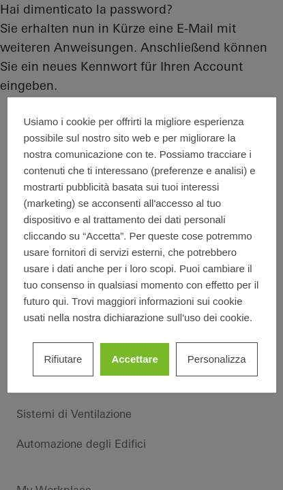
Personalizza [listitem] (217, 359)
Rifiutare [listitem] (63, 359)
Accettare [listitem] (134, 359)
